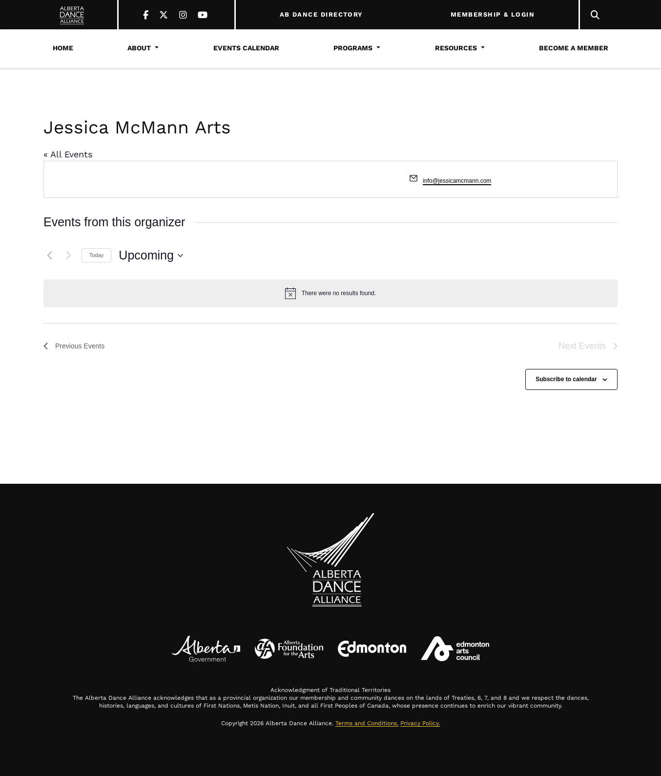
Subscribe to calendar (566, 379)
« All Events (67, 154)
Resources (456, 48)
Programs (352, 48)
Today (96, 255)
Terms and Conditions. (366, 723)
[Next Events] (68, 255)
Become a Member (573, 48)
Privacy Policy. (420, 723)
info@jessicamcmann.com (457, 180)
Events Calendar (246, 48)
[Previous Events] (49, 255)
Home (63, 48)
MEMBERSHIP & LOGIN (493, 14)
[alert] (330, 293)
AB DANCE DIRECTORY (321, 14)
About (139, 48)
